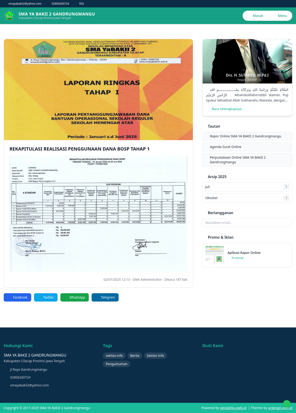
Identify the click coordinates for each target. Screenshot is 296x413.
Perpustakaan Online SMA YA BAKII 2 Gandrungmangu (235, 159)
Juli (247, 186)
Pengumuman (116, 364)
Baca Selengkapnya (224, 109)
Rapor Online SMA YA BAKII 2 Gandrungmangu (242, 136)
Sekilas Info (155, 355)
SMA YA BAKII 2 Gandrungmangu (64, 408)
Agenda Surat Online (222, 147)
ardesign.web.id (280, 408)
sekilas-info (114, 355)
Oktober (247, 197)
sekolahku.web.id (233, 408)
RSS (79, 4)
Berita (134, 355)
